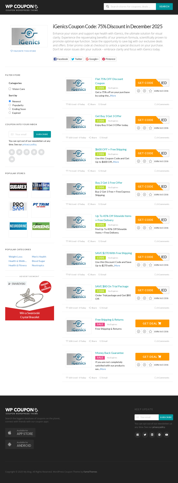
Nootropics (38, 265)
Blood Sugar (38, 260)
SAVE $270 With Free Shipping (113, 253)
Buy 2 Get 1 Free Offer (108, 182)
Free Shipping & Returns (109, 319)
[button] (61, 59)
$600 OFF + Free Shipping (111, 149)
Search (164, 6)
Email (102, 104)
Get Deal (152, 323)
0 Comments (161, 104)
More (113, 95)
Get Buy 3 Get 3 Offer (108, 116)
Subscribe (42, 134)
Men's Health (39, 256)
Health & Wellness (18, 260)
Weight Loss (15, 256)
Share (91, 104)
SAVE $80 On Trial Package (111, 286)
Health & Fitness (18, 265)
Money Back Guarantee (109, 352)
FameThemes (90, 471)
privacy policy (29, 144)
